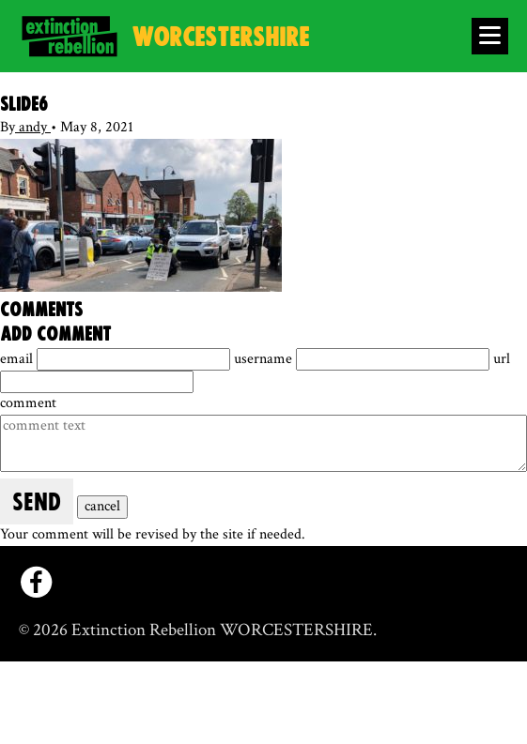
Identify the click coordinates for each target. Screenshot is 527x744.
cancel (102, 506)
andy (33, 127)
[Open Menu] (490, 36)
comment (28, 403)
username (265, 359)
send (36, 503)
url (501, 359)
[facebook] (36, 582)
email (18, 359)
